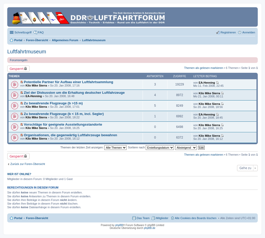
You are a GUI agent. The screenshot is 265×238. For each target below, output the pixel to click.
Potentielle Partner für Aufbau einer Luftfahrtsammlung (68, 82)
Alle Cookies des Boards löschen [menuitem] (196, 218)
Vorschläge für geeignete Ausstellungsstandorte (63, 124)
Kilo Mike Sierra (36, 85)
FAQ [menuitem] (41, 32)
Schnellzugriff (23, 32)
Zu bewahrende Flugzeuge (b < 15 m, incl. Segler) (64, 114)
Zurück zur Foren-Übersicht (27, 163)
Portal (18, 40)
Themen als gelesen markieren (203, 67)
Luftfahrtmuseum (26, 51)
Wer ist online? (19, 174)
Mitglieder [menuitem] (162, 218)
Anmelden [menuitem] (248, 32)
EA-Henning (207, 82)
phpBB (119, 225)
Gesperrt (17, 68)
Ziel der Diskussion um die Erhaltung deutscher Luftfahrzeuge (74, 93)
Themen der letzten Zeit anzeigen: (93, 147)
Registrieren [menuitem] (228, 32)
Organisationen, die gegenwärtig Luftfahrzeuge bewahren (70, 135)
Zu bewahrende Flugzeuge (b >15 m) (53, 103)
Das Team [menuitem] (143, 218)
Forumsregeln (18, 60)
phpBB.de (149, 228)
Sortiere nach (151, 147)
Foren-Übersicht (37, 218)
